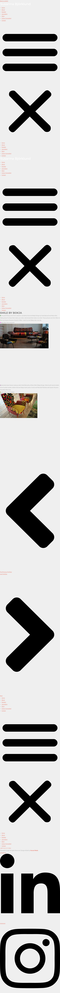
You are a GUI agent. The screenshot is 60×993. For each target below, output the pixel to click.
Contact (4, 20)
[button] (30, 82)
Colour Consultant (6, 18)
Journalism (4, 14)
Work (3, 16)
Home (3, 7)
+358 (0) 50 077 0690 (5, 848)
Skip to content (4, 1)
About (3, 9)
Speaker (4, 12)
